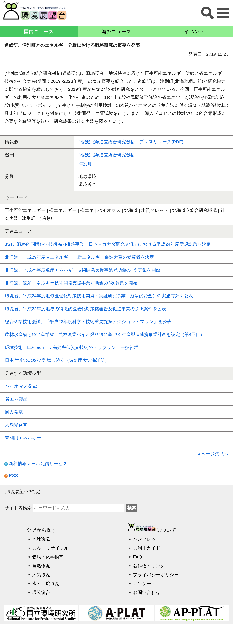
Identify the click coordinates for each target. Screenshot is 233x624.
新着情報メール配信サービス (35, 463)
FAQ (137, 556)
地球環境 (41, 539)
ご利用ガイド (146, 548)
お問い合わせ (146, 592)
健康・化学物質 (47, 556)
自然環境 (41, 565)
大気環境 (41, 574)
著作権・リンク (149, 565)
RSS (11, 475)
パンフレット (147, 539)
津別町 (85, 163)
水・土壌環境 (45, 583)
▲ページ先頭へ (213, 453)
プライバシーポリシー (156, 574)
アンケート (144, 583)
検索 (131, 507)
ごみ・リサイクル (50, 548)
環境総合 (41, 592)
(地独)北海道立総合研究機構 (106, 154)
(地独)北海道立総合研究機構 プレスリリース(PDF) (130, 141)
